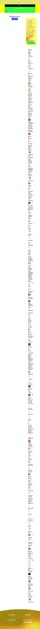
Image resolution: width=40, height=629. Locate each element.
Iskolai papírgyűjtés (30, 55)
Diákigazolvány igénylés (31, 438)
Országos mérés (30, 545)
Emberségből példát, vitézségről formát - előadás (30, 78)
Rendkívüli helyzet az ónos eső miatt (30, 115)
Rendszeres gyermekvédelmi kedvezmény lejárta (31, 208)
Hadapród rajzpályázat (30, 125)
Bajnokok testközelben (30, 128)
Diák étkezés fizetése (30, 111)
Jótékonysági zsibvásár (30, 292)
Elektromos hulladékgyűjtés (31, 122)
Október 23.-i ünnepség (30, 333)
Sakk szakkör (29, 186)
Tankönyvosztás (31, 200)
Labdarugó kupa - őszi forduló (30, 484)
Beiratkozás (30, 63)
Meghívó (29, 91)
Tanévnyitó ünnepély (30, 496)
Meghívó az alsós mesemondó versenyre (30, 570)
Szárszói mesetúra (30, 326)
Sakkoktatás (30, 374)
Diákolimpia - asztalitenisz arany (30, 312)
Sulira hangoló (29, 250)
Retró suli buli (30, 74)
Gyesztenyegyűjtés (31, 602)
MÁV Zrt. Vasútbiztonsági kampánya (31, 368)
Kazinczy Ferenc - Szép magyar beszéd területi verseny (30, 554)
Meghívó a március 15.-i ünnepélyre (30, 445)
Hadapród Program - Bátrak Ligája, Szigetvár (30, 147)
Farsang (29, 265)
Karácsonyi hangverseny (30, 298)
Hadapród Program (30, 175)
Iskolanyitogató (31, 68)
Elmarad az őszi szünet (30, 596)
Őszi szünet (30, 143)
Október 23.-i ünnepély (29, 137)
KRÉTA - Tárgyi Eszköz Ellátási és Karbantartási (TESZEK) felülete (30, 358)
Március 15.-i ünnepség (30, 86)
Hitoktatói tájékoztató (30, 427)
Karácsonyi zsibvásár (30, 470)
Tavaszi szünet (29, 61)
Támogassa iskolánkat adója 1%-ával (30, 216)
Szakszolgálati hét (31, 508)
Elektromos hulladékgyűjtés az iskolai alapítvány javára (31, 170)
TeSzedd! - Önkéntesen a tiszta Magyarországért (31, 501)
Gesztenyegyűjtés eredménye (31, 336)
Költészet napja (30, 235)
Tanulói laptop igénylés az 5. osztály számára (30, 161)
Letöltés (15, 18)
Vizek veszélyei (29, 392)
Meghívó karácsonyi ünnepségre (30, 578)
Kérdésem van (31, 43)
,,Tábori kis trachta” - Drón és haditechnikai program (30, 101)
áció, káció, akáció (30, 389)
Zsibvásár (30, 514)
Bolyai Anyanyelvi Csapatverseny (31, 304)
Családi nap (30, 223)
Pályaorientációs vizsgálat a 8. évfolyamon (31, 364)
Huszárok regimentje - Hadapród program (30, 95)
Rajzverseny (30, 591)
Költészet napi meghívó (30, 408)
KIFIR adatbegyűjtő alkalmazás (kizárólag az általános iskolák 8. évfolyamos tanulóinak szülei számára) (30, 276)
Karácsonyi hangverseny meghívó (30, 585)
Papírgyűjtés (30, 245)
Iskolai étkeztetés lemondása (30, 268)
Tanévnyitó (30, 379)
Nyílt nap (30, 425)
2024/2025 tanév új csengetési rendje (30, 196)
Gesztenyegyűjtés (31, 180)
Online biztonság (30, 458)
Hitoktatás (30, 558)
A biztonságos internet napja (30, 450)
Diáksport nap (30, 347)
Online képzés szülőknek (30, 320)
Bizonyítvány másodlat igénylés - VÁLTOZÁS (30, 431)
